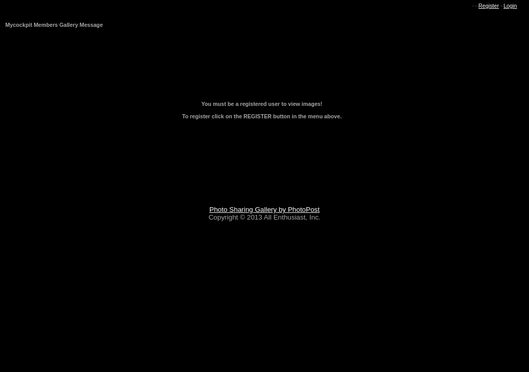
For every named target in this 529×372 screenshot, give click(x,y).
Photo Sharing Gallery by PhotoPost (264, 209)
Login (510, 6)
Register (488, 6)
